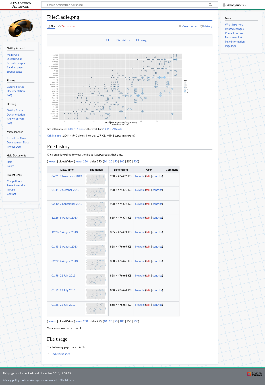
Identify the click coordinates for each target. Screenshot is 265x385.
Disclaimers (67, 380)
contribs (157, 176)
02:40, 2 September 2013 (66, 203)
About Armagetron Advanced (39, 380)
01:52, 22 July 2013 (63, 290)
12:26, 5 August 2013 (64, 232)
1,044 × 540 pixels (112, 129)
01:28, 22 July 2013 (63, 304)
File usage (142, 40)
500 (135, 161)
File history (123, 40)
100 (122, 161)
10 (105, 161)
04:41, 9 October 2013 (65, 189)
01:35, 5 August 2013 (64, 246)
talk (148, 176)
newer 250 (81, 161)
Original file (54, 135)
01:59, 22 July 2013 (63, 275)
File (108, 40)
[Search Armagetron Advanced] (130, 4)
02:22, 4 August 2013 (64, 261)
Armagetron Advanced (20, 4)
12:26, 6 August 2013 (64, 217)
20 (110, 161)
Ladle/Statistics (60, 353)
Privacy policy (11, 380)
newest (52, 161)
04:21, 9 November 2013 (66, 176)
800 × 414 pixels (76, 129)
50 (116, 161)
